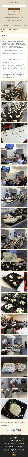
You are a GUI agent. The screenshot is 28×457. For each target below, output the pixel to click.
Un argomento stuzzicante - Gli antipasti (13, 434)
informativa (18, 14)
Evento (3, 35)
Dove (3, 38)
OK (14, 454)
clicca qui (14, 444)
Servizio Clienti (15, 26)
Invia (14, 9)
